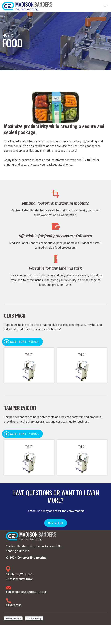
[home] (26, 5)
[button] (105, 6)
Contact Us (55, 523)
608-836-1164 (13, 605)
